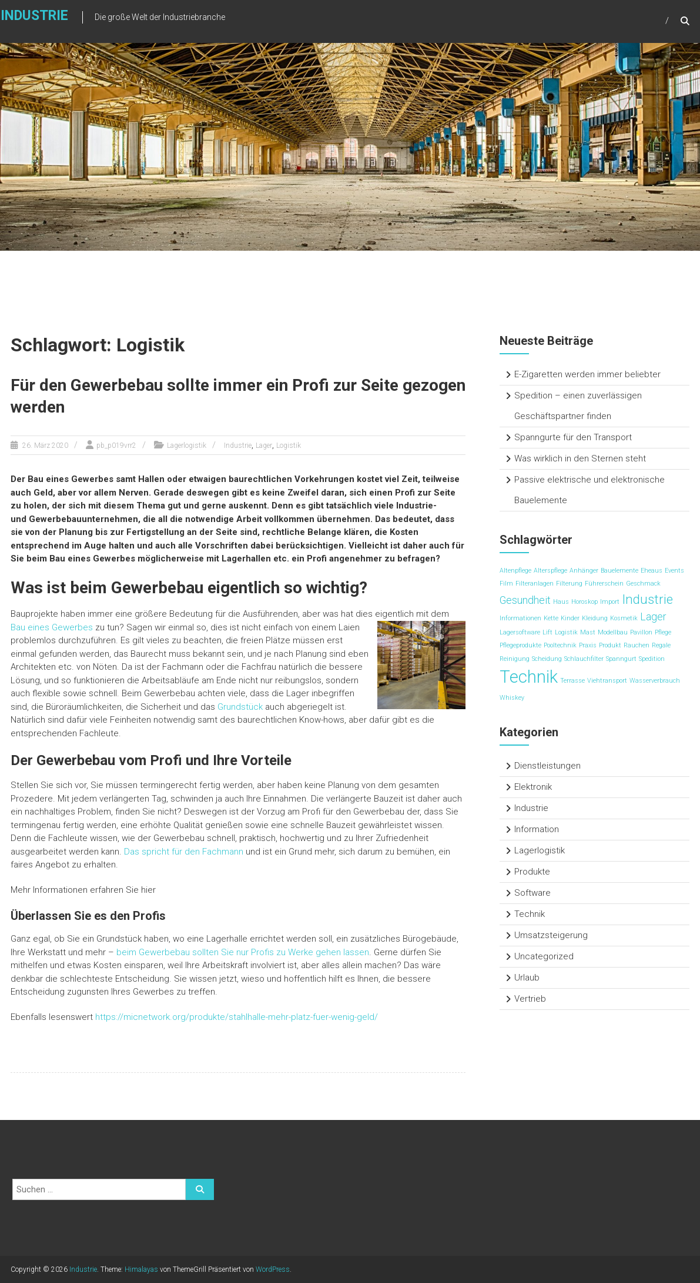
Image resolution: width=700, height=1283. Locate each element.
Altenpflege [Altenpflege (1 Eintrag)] (515, 570)
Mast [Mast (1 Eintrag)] (587, 632)
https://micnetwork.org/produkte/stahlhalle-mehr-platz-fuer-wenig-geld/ (236, 1017)
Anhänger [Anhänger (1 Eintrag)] (584, 570)
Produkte (532, 871)
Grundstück (240, 707)
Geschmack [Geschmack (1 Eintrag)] (643, 583)
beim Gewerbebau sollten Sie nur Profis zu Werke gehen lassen (242, 952)
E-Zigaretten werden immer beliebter (587, 374)
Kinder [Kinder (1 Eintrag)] (570, 618)
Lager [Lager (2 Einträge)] (653, 617)
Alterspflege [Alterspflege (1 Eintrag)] (550, 570)
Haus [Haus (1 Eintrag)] (561, 602)
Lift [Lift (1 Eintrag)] (547, 632)
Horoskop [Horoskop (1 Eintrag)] (584, 602)
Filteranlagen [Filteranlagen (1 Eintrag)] (534, 583)
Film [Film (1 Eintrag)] (506, 583)
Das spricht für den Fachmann (183, 851)
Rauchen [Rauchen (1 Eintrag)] (636, 645)
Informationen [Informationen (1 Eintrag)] (520, 618)
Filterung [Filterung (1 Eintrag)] (569, 583)
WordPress (273, 1269)
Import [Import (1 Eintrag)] (609, 602)
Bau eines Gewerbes (52, 627)
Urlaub (527, 977)
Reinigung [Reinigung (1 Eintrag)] (515, 659)
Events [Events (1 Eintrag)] (674, 570)
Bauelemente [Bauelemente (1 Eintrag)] (619, 570)
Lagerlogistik (186, 445)
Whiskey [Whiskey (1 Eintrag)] (512, 698)
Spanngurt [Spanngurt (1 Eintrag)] (621, 659)
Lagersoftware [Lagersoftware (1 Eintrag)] (520, 632)
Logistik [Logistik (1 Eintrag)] (566, 632)
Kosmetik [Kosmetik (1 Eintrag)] (624, 618)
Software (532, 893)
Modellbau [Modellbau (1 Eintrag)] (613, 632)
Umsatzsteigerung (551, 935)
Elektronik (533, 787)
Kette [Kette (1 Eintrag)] (551, 618)
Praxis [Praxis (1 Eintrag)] (588, 645)
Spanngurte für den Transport (573, 437)
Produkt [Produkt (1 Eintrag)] (610, 645)
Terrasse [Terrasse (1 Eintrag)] (572, 680)
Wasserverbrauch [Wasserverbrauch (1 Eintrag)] (654, 680)
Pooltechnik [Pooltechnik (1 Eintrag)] (560, 645)
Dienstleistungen (547, 765)
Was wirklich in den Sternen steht (580, 458)
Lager (264, 445)
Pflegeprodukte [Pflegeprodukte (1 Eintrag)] (520, 645)
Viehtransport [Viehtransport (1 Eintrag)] (607, 680)
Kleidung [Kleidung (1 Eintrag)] (595, 618)
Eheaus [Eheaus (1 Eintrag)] (651, 570)
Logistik (288, 445)
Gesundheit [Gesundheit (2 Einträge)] (525, 600)
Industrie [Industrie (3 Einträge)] (647, 599)
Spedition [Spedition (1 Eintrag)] (652, 659)
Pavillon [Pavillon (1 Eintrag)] (641, 632)
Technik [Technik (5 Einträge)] (529, 677)
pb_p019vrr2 (116, 445)
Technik (529, 914)
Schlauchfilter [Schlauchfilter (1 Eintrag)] (584, 659)
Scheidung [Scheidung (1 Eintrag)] (547, 659)
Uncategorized (544, 956)
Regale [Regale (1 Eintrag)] (661, 645)
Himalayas (141, 1269)
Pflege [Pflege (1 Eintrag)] (663, 632)
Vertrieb (530, 998)
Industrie (238, 445)
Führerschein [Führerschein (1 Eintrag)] (604, 583)
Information (536, 829)
